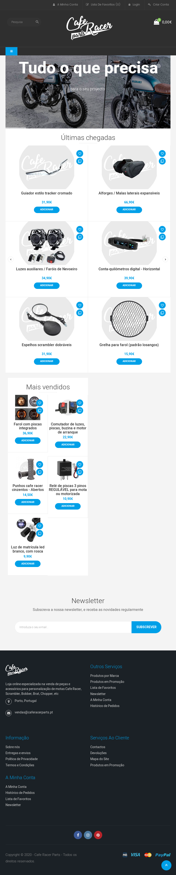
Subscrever (146, 627)
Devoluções (98, 753)
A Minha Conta (100, 700)
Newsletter (98, 694)
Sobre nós (13, 747)
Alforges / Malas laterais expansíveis (129, 193)
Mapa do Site (99, 759)
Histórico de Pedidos (104, 706)
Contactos (97, 747)
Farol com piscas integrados (28, 426)
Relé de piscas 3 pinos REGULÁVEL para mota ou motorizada (68, 490)
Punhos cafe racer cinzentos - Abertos (28, 488)
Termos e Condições (20, 765)
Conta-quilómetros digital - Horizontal (129, 269)
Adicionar (46, 209)
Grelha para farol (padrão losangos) (129, 345)
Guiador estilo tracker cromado (46, 193)
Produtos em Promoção (107, 681)
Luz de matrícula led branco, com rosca (27, 549)
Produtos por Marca (104, 675)
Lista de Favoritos (103, 687)
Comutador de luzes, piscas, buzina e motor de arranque (67, 428)
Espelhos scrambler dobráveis (47, 345)
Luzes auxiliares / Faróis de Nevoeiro (46, 269)
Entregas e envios (18, 753)
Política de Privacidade (22, 759)
